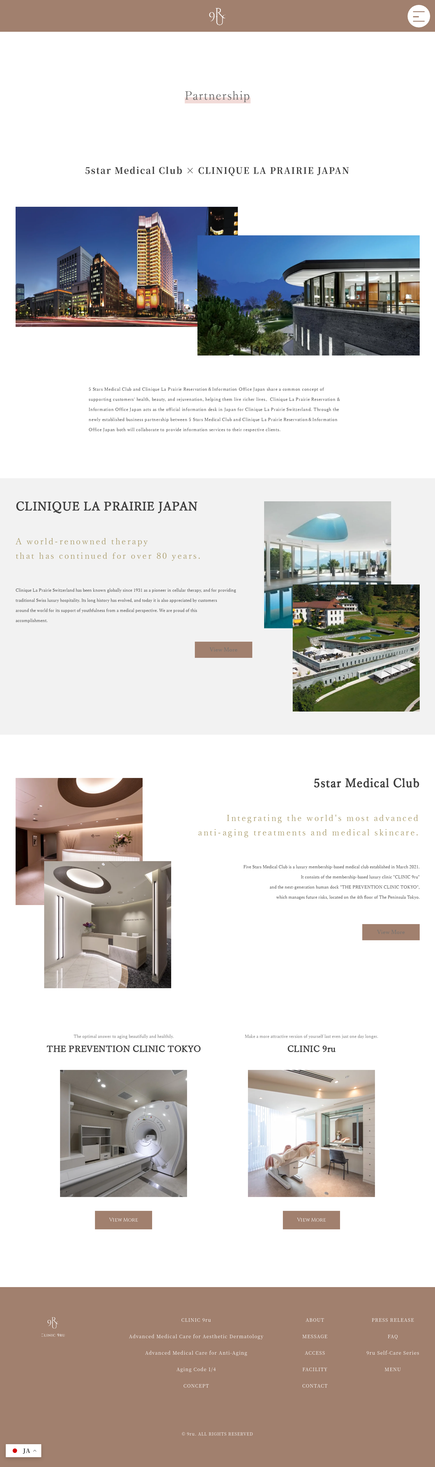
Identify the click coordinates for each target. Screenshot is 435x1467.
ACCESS (315, 1352)
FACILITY (315, 1369)
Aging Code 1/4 (196, 1369)
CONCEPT (196, 1385)
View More (223, 650)
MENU (393, 1369)
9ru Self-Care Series (392, 1352)
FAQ (393, 1336)
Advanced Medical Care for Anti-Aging (196, 1352)
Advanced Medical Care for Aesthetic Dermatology (196, 1336)
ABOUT (315, 1320)
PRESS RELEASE (392, 1320)
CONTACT (315, 1385)
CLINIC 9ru (196, 1320)
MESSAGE (315, 1336)
